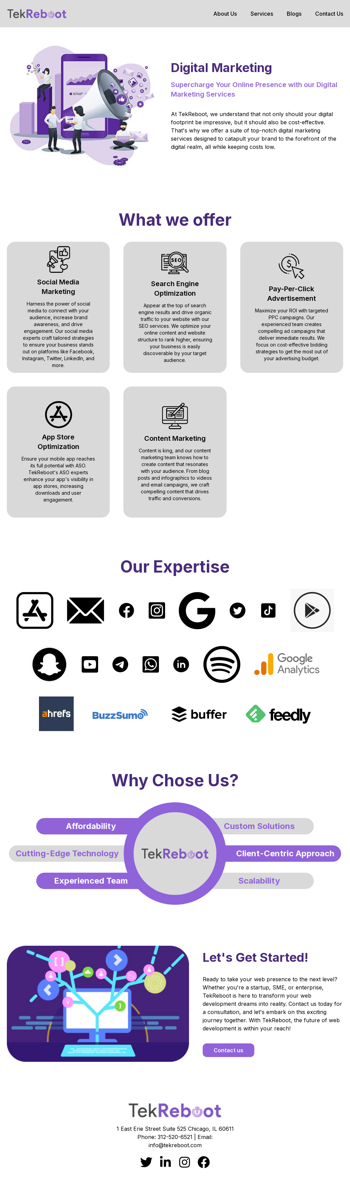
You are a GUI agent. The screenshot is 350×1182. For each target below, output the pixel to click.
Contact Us (329, 13)
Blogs (294, 13)
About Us (225, 13)
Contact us (228, 1050)
